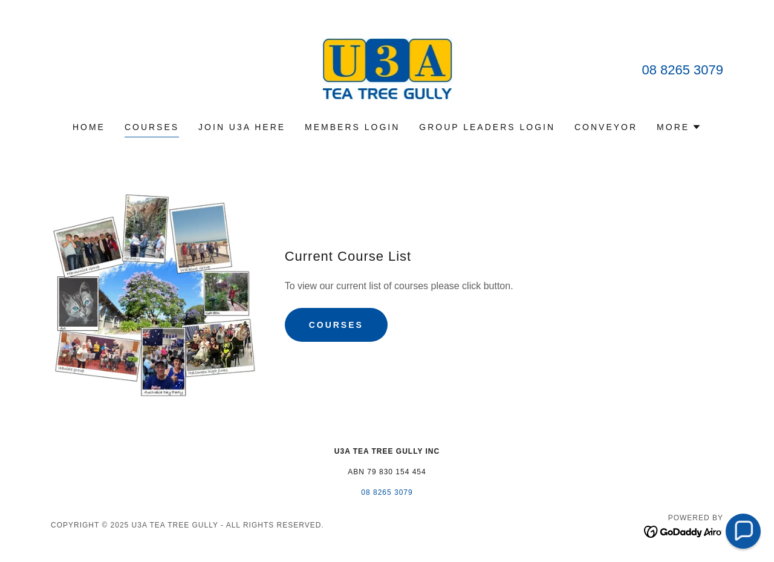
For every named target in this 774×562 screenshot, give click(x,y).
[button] (679, 127)
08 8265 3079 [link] (682, 69)
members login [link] (352, 127)
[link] (387, 69)
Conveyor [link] (605, 127)
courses (336, 325)
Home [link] (89, 127)
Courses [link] (152, 127)
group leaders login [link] (487, 127)
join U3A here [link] (241, 127)
